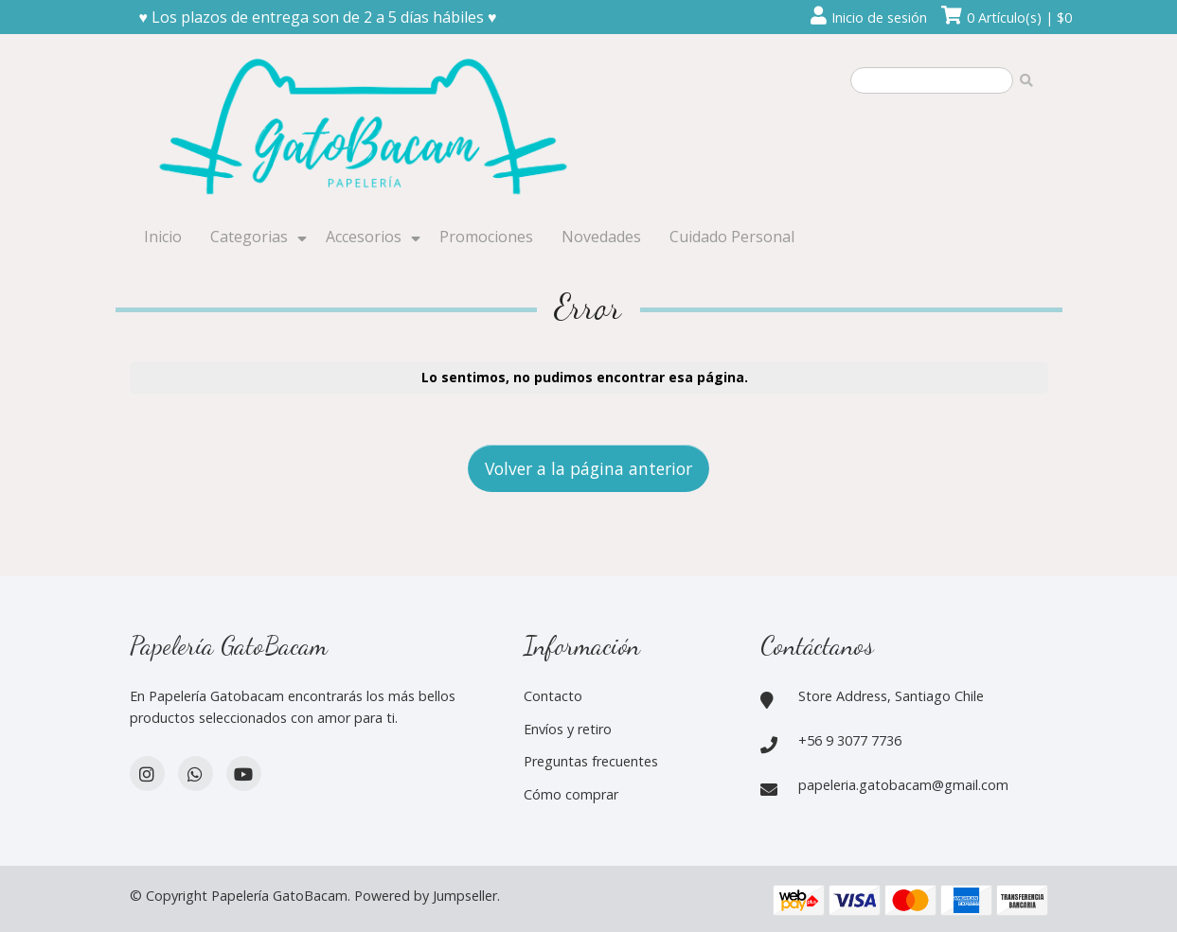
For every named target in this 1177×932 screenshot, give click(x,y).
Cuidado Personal (731, 236)
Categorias (249, 236)
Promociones (486, 236)
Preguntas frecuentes (591, 761)
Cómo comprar (571, 794)
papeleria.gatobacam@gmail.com (903, 785)
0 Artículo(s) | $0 (1019, 17)
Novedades (601, 236)
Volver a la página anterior (588, 468)
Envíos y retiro (568, 729)
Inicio (163, 236)
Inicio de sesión (879, 17)
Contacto (553, 696)
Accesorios (363, 236)
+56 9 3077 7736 (849, 740)
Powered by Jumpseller (425, 896)
